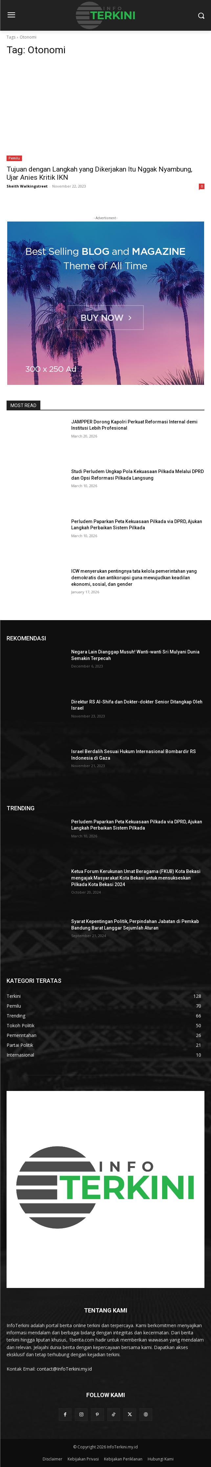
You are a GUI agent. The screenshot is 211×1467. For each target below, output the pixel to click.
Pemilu (14, 158)
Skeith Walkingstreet (27, 186)
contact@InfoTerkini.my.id (64, 1369)
